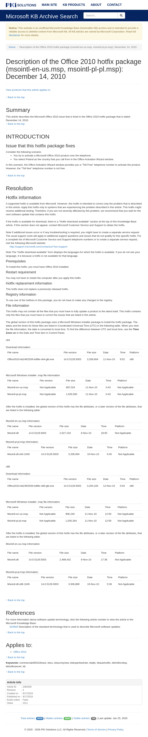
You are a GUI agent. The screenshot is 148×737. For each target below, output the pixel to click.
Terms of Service (96, 729)
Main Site (49, 4)
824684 (14, 626)
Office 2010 (19, 651)
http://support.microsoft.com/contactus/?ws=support (38, 246)
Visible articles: (81, 718)
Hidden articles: (54, 718)
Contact (114, 4)
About (96, 4)
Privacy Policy (116, 729)
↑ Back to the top (15, 97)
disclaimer (14, 35)
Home (12, 47)
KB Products (74, 4)
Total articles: (28, 718)
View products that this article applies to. (28, 89)
